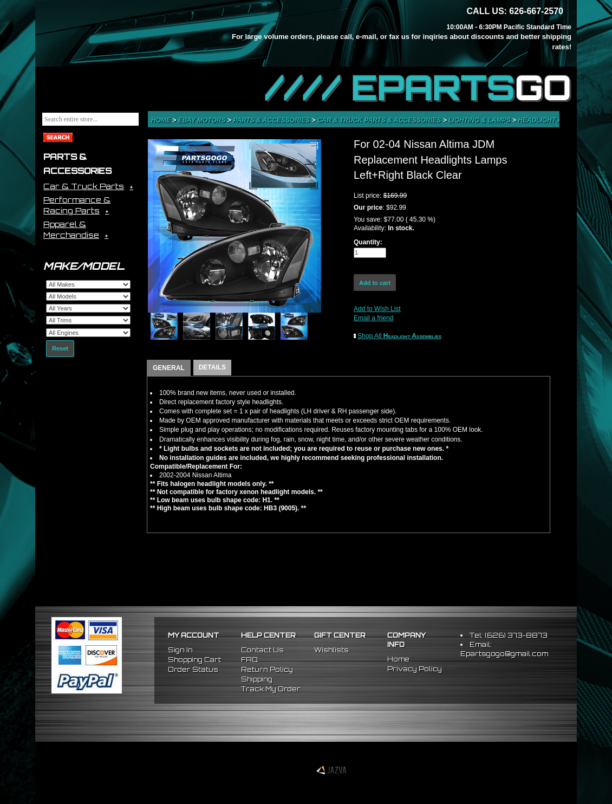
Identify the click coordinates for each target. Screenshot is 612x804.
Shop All (399, 336)
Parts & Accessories (272, 120)
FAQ (249, 660)
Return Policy (267, 669)
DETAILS (212, 367)
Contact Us (262, 650)
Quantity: (368, 242)
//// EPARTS (418, 87)
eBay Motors (202, 120)
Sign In (180, 650)
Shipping (256, 679)
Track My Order (271, 689)
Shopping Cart (194, 660)
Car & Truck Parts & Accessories (380, 120)
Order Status (193, 669)
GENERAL (169, 368)
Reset (60, 348)
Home (161, 120)
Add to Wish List (377, 309)
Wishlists (331, 650)
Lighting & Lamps (480, 120)
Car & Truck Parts (83, 186)
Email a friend (373, 318)
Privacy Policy (414, 669)
